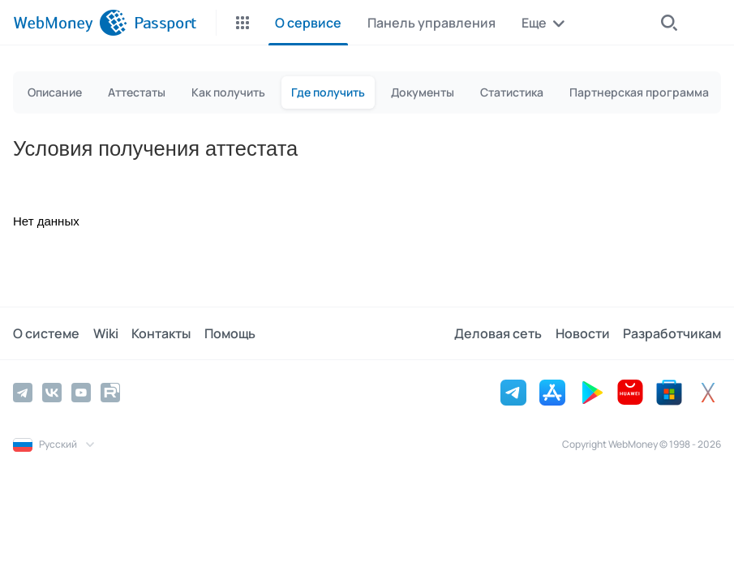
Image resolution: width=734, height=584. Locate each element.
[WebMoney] (70, 22)
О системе (46, 333)
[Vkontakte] (52, 392)
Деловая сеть (499, 333)
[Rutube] (110, 392)
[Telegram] (22, 392)
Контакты (160, 333)
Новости (583, 333)
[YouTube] (81, 392)
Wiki (105, 333)
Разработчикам (672, 333)
